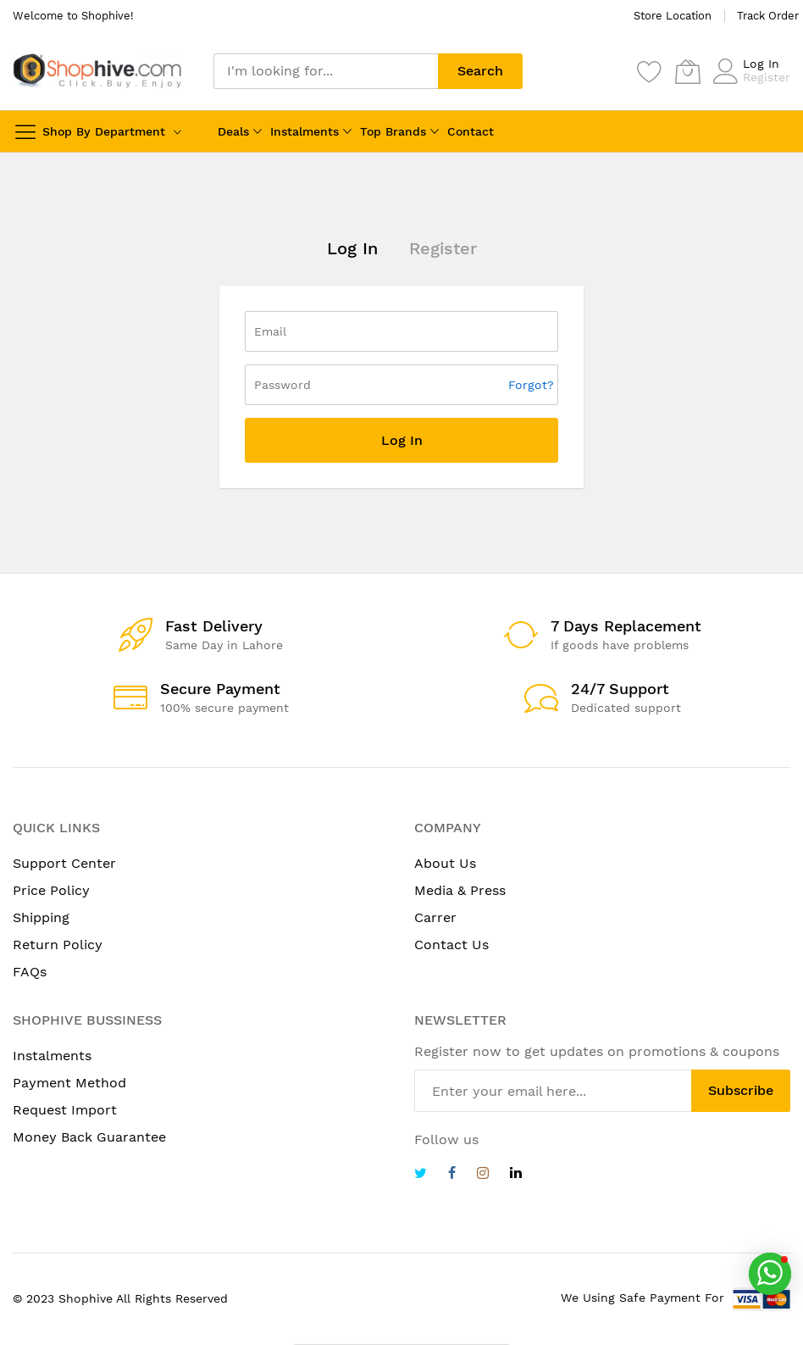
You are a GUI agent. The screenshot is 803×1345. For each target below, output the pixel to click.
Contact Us (451, 944)
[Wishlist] (649, 71)
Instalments (304, 131)
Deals (233, 131)
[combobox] (325, 71)
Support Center (64, 863)
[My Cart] (688, 71)
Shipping (41, 917)
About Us (445, 863)
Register (766, 77)
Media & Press (460, 890)
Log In (761, 63)
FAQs (30, 972)
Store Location (673, 15)
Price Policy (51, 890)
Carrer (435, 917)
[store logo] (97, 70)
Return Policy (57, 944)
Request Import (65, 1110)
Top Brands (393, 131)
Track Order (768, 15)
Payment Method (69, 1083)
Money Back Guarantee (89, 1137)
